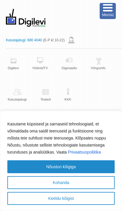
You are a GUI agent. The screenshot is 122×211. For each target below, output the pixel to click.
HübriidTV (40, 68)
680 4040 (34, 40)
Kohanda (61, 182)
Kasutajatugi (17, 99)
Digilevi (13, 68)
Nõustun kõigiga (61, 166)
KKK (67, 99)
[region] (61, 161)
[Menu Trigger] (108, 11)
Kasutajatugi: (16, 40)
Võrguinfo (98, 68)
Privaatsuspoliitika (84, 152)
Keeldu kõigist (61, 198)
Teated (45, 99)
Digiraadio (69, 68)
